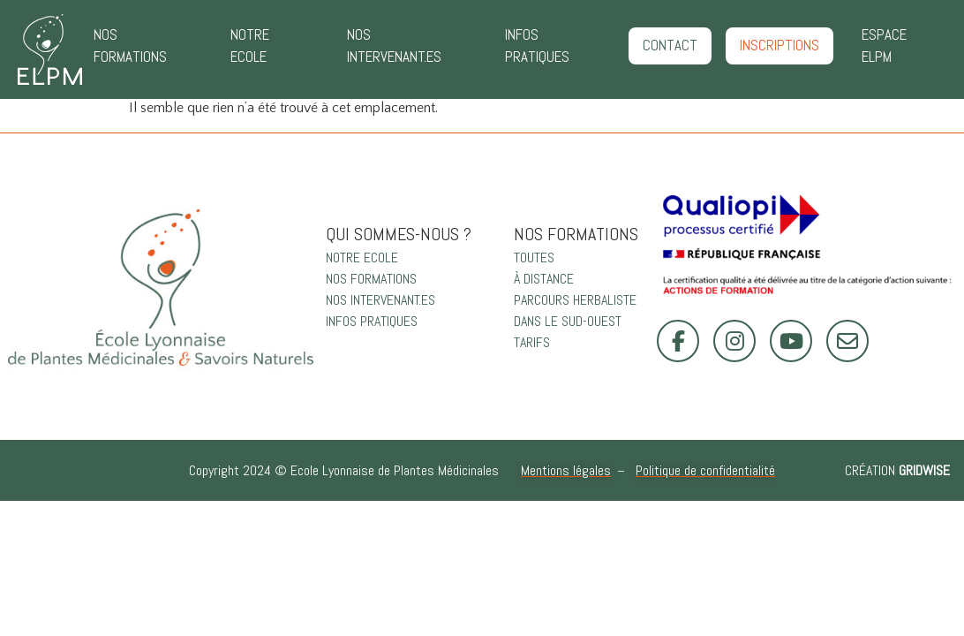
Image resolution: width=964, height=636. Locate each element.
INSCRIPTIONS (779, 45)
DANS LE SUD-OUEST (567, 321)
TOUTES (534, 257)
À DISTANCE (544, 278)
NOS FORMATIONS (130, 46)
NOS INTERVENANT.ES (394, 46)
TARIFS (532, 342)
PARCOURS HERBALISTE (575, 300)
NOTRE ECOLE (249, 46)
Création (897, 470)
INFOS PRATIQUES (537, 46)
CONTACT (670, 45)
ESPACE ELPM (884, 46)
